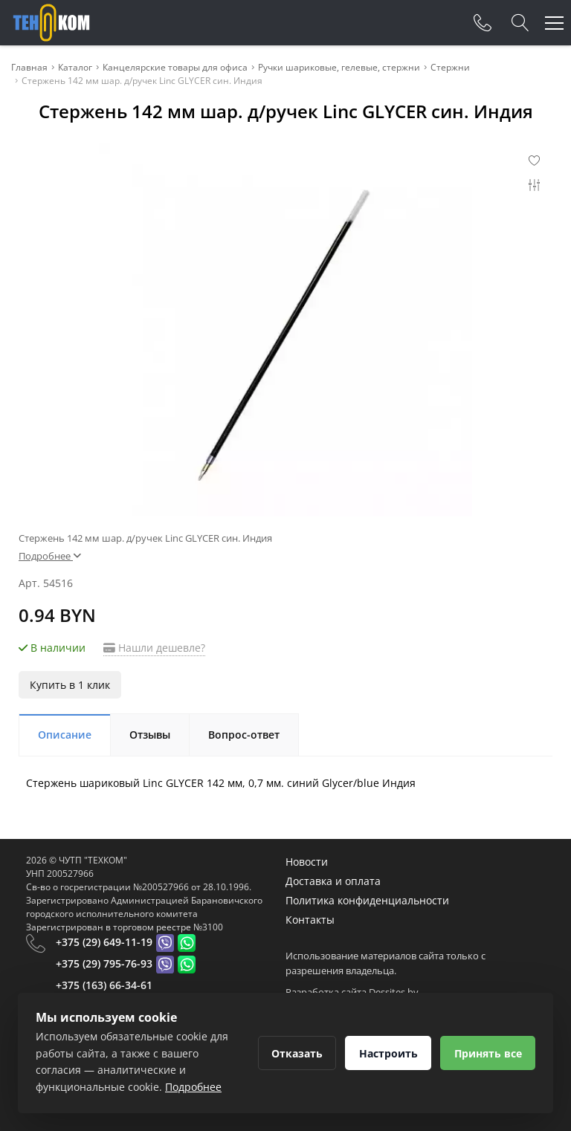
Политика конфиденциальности (367, 900)
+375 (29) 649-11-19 (104, 942)
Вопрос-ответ (244, 734)
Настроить (387, 1053)
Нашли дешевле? (154, 648)
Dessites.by (394, 992)
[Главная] (51, 23)
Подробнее (50, 556)
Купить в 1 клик (70, 685)
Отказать (294, 1053)
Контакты (310, 920)
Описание (64, 734)
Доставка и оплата (333, 881)
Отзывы (149, 734)
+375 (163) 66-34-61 (104, 985)
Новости (307, 862)
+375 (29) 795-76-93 (104, 963)
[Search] (520, 23)
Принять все (487, 1053)
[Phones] (482, 23)
